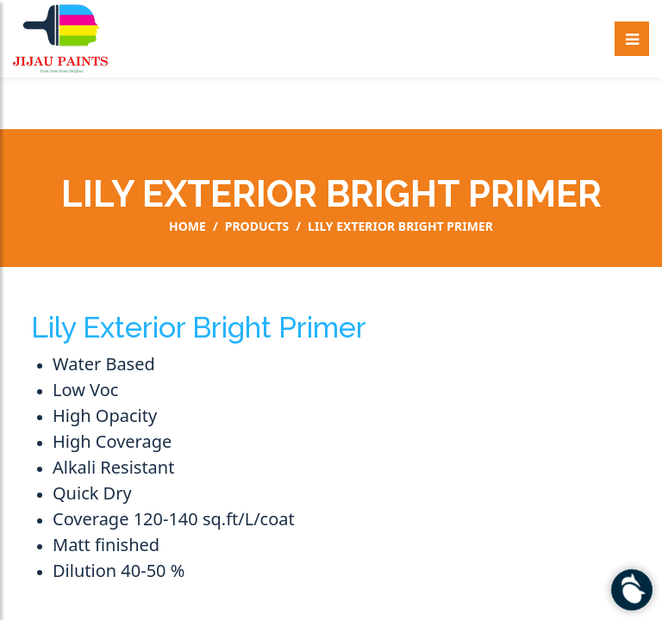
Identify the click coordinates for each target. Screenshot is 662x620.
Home (187, 227)
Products (257, 227)
